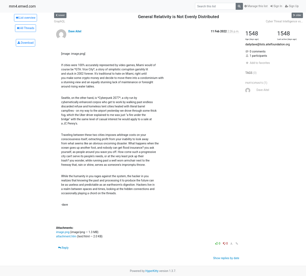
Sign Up (292, 6)
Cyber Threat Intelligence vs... (284, 21)
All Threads (25, 28)
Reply (63, 247)
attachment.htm (66, 236)
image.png (63, 232)
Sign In (276, 6)
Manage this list (256, 6)
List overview (26, 17)
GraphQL (59, 21)
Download (25, 42)
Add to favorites (257, 62)
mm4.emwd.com (22, 6)
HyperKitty (152, 271)
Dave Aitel (74, 31)
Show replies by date (226, 258)
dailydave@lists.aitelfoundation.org (267, 44)
